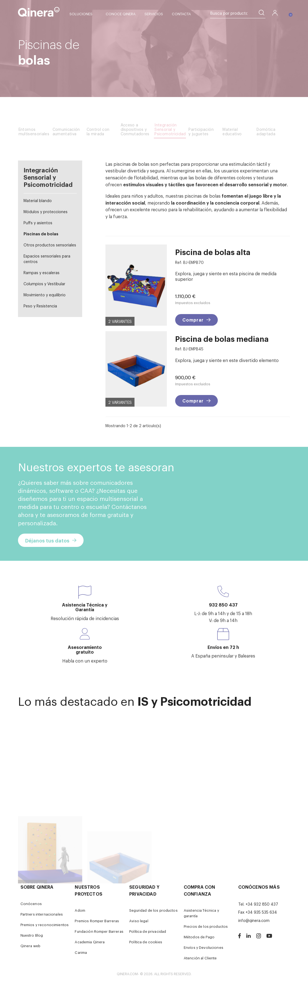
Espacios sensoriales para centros (47, 258)
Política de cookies (145, 941)
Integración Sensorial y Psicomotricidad (48, 176)
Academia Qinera (90, 941)
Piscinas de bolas (41, 233)
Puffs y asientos (38, 222)
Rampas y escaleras (41, 272)
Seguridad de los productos (153, 910)
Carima (81, 952)
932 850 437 (223, 605)
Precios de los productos (206, 926)
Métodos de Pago (199, 936)
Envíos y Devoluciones (203, 947)
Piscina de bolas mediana (222, 338)
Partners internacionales (41, 914)
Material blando (38, 200)
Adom (80, 910)
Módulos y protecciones (46, 211)
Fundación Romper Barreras (99, 931)
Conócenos (31, 903)
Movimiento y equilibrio (45, 294)
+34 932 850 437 (261, 903)
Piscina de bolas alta (212, 251)
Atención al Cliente (200, 957)
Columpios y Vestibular (44, 283)
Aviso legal (138, 920)
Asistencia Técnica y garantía (201, 913)
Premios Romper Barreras (97, 920)
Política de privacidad (147, 931)
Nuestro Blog (31, 935)
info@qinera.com (254, 920)
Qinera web (30, 945)
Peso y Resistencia (40, 305)
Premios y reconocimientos (44, 924)
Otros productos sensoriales (50, 244)
